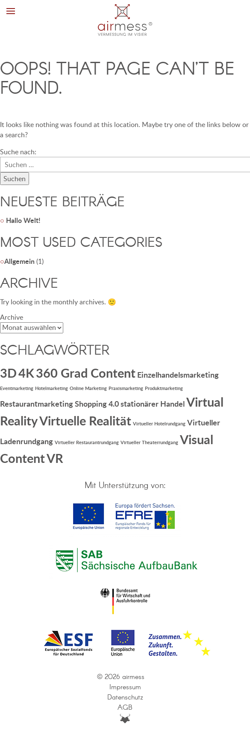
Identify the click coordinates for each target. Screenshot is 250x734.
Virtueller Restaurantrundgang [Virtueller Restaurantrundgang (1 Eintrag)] (87, 442)
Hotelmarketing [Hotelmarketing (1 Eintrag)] (51, 388)
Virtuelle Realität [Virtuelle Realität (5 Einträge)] (85, 420)
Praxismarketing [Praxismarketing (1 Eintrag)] (126, 388)
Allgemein (19, 261)
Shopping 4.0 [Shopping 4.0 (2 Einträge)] (97, 404)
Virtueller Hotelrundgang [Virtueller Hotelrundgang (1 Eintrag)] (159, 423)
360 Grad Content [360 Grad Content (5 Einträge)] (85, 372)
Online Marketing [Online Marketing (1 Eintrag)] (88, 388)
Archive (11, 317)
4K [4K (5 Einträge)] (26, 372)
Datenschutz (125, 697)
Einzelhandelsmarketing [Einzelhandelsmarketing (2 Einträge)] (178, 375)
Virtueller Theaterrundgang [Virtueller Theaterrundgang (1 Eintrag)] (149, 442)
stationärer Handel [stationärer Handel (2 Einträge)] (153, 404)
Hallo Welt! (23, 220)
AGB (125, 708)
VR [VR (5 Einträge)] (55, 458)
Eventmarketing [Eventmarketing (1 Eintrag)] (16, 388)
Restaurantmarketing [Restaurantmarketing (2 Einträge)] (36, 404)
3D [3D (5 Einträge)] (8, 372)
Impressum (125, 687)
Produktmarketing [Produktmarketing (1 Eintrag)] (164, 388)
